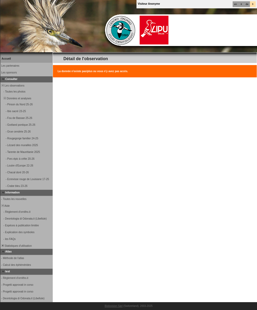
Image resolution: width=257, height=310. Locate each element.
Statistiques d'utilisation (16, 245)
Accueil (6, 58)
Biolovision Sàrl (114, 306)
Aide (5, 205)
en (235, 4)
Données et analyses (16, 98)
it (241, 4)
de (247, 4)
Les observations (12, 85)
